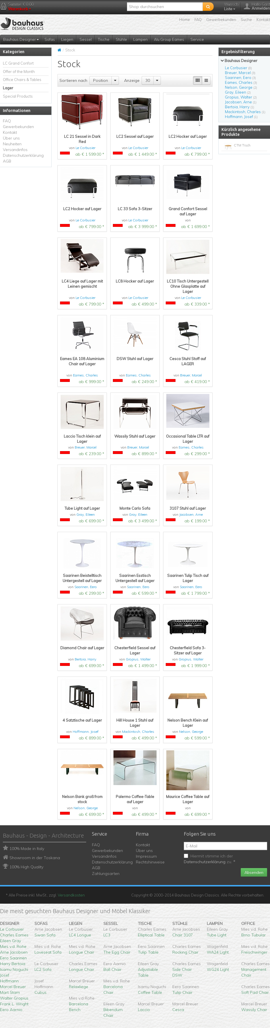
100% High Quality (26, 866)
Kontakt (263, 19)
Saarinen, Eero (85, 587)
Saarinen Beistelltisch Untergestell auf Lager (82, 578)
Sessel (86, 39)
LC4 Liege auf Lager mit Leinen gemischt (82, 284)
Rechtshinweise (150, 862)
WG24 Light (218, 969)
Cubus (40, 992)
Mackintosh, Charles (138, 731)
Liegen (67, 39)
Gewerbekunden (221, 19)
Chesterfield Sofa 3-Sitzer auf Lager (188, 650)
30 (147, 80)
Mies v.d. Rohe (13, 946)
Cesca (178, 1009)
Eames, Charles (85, 375)
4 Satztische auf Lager (82, 720)
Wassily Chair (254, 1009)
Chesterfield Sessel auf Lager (134, 650)
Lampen (140, 39)
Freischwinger (254, 952)
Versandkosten (71, 895)
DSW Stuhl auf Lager (135, 358)
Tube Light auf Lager (82, 508)
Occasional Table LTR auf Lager (187, 439)
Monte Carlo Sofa (134, 508)
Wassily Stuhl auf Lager (134, 436)
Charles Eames (14, 935)
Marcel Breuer (13, 986)
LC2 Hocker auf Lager (188, 136)
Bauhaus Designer (21, 39)
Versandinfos (15, 149)
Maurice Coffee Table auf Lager (187, 799)
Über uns (11, 138)
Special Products (18, 96)
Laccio (144, 1009)
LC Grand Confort (18, 63)
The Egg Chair (116, 952)
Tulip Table (148, 952)
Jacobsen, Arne (191, 514)
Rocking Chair (185, 952)
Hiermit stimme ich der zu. (209, 858)
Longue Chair (81, 952)
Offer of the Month (19, 71)
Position (100, 80)
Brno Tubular (253, 935)
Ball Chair (112, 969)
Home (184, 19)
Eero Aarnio (11, 1009)
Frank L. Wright (14, 1003)
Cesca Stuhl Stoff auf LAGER (187, 361)
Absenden (253, 872)
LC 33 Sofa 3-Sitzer (135, 208)
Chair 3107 (182, 935)
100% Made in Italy (26, 848)
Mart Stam (10, 992)
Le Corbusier (85, 148)
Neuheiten (12, 143)
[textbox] (165, 6)
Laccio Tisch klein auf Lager (82, 439)
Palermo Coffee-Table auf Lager (135, 799)
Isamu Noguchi (14, 969)
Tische (103, 39)
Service (197, 39)
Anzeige (132, 80)
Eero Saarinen (13, 958)
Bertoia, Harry (85, 659)
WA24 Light (218, 952)
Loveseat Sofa (47, 952)
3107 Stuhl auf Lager (187, 508)
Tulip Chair (182, 992)
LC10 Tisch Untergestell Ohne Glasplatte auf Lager (188, 286)
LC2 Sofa (42, 969)
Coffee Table (150, 992)
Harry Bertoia (12, 963)
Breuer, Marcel (191, 375)
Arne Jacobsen (14, 952)
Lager (8, 88)
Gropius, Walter (138, 659)
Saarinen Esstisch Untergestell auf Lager (135, 578)
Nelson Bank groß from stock (82, 799)
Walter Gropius (14, 998)
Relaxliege (78, 986)
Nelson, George (191, 731)
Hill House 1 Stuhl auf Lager (134, 723)
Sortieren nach (73, 80)
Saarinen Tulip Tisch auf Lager (188, 578)
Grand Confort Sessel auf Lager (188, 211)
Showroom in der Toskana (34, 857)
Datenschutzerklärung (23, 155)
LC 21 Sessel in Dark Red (82, 139)
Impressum (146, 856)
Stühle (121, 39)
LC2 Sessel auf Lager (135, 136)
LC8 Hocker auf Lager (135, 281)
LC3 (106, 935)
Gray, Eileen (85, 514)
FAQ (198, 19)
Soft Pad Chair (255, 992)
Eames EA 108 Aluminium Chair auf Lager (82, 361)
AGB (7, 161)
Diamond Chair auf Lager (82, 648)
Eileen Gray (10, 940)
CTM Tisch (242, 145)
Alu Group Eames (169, 39)
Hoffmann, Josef (86, 731)
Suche (246, 19)
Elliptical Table (151, 935)
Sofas (50, 39)
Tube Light (216, 935)
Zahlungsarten (105, 873)
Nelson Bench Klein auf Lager (187, 723)
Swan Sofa (44, 935)
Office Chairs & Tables (22, 79)
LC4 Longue (80, 935)
